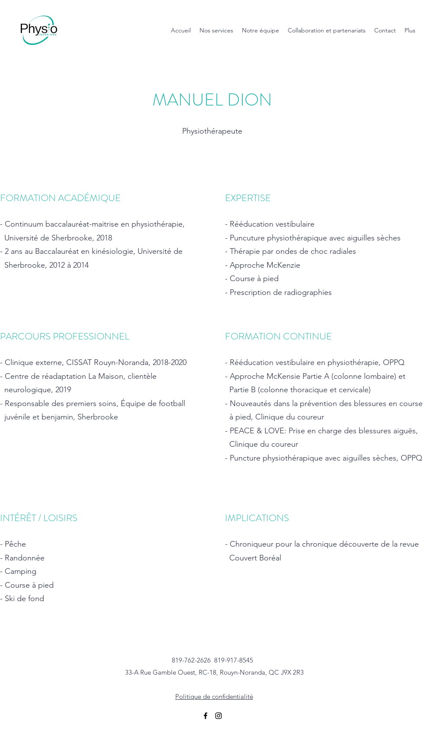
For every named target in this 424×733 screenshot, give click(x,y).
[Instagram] (218, 715)
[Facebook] (205, 715)
